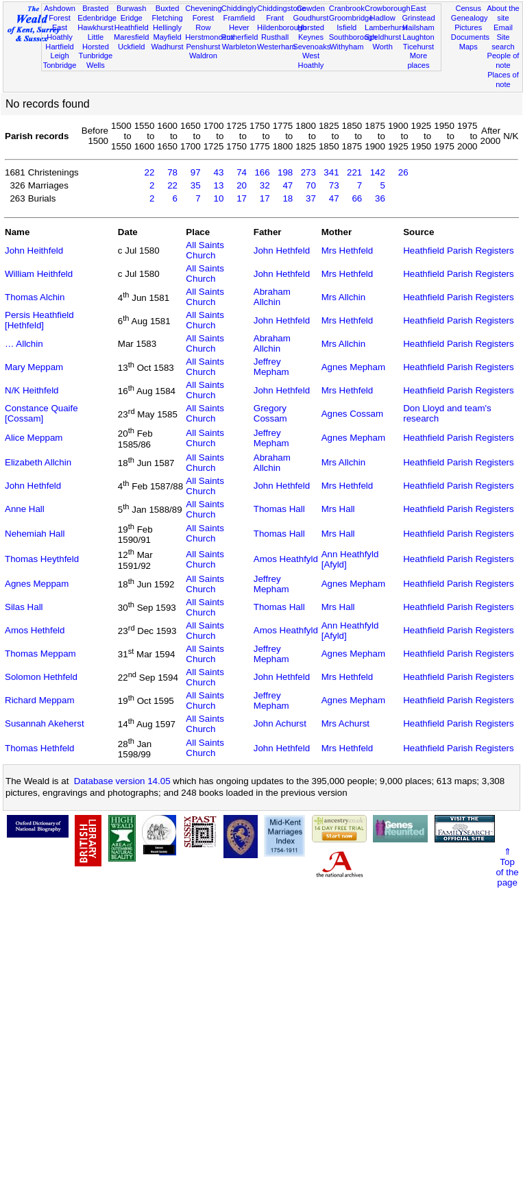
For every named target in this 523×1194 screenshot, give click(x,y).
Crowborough (388, 8)
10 (218, 198)
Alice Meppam (33, 437)
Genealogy (469, 18)
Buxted (168, 8)
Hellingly (167, 27)
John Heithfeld (34, 250)
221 (354, 172)
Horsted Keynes (310, 32)
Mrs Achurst (345, 723)
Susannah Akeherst (44, 723)
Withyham (346, 46)
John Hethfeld (282, 250)
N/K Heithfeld (32, 390)
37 (311, 198)
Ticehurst (418, 46)
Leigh (59, 55)
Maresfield (131, 37)
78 (172, 172)
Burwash (131, 8)
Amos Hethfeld (34, 630)
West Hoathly (311, 60)
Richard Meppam (39, 700)
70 (311, 185)
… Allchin (24, 344)
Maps (468, 46)
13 (218, 185)
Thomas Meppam (40, 653)
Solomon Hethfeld (41, 677)
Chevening (203, 8)
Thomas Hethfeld (40, 748)
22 (150, 172)
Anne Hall (25, 509)
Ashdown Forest (59, 13)
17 (241, 198)
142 (377, 172)
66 (357, 198)
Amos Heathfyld (286, 559)
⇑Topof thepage (507, 867)
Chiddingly (239, 8)
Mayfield (167, 37)
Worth (382, 46)
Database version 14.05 (122, 781)
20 (241, 185)
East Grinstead (418, 13)
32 (265, 185)
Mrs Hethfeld (347, 250)
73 (334, 185)
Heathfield (131, 27)
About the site (503, 13)
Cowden (311, 8)
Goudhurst (311, 18)
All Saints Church (205, 250)
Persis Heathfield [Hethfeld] (39, 320)
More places (418, 60)
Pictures (468, 27)
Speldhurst (383, 37)
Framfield (239, 18)
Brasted (95, 8)
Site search (502, 42)
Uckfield (131, 46)
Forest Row (203, 23)
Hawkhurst (95, 27)
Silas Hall (24, 607)
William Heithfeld (39, 274)
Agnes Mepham (353, 367)
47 (287, 185)
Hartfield (59, 46)
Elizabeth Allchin (38, 462)
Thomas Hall (279, 509)
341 (331, 172)
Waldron (203, 55)
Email (503, 27)
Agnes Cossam (352, 414)
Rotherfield (239, 37)
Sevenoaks (311, 46)
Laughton (418, 37)
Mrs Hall (338, 509)
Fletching (167, 18)
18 (287, 198)
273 (308, 172)
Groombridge (351, 18)
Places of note (503, 79)
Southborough (353, 37)
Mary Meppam (34, 367)
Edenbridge (97, 18)
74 (241, 172)
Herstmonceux (209, 37)
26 (403, 172)
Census (468, 8)
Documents (470, 37)
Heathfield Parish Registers (458, 250)
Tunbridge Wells (96, 60)
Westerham (276, 46)
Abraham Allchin (272, 297)
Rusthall (275, 37)
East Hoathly (60, 32)
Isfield (346, 27)
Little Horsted (95, 42)
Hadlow (383, 18)
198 (285, 172)
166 (261, 172)
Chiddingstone (281, 8)
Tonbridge (60, 65)
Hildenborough (281, 27)
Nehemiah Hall (34, 533)
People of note (503, 60)
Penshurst (203, 46)
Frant (275, 18)
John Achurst (280, 723)
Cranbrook (347, 8)
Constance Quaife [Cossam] (41, 413)
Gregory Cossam (270, 413)
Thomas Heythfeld (42, 559)
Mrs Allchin (343, 297)
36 (380, 198)
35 (196, 185)
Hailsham (418, 27)
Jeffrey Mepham (271, 366)
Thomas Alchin (34, 297)
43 (218, 172)
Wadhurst (167, 46)
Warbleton (239, 46)
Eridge (132, 18)
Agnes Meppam (37, 583)
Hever (239, 27)
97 (196, 172)
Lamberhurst (386, 27)
